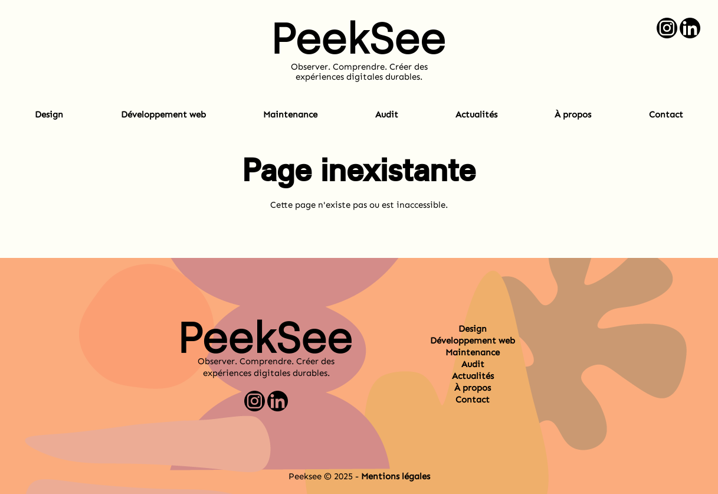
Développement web (163, 114)
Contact (666, 114)
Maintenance (290, 114)
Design (49, 114)
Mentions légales (395, 476)
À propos (573, 114)
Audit (386, 114)
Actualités (476, 114)
